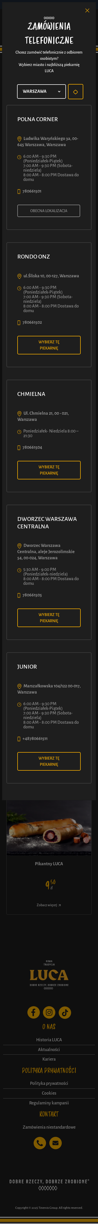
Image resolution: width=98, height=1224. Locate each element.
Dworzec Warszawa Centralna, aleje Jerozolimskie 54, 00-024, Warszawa (46, 551)
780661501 (31, 191)
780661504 (32, 447)
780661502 (32, 322)
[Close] (87, 10)
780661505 (32, 595)
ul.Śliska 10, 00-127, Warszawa (51, 276)
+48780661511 (35, 738)
